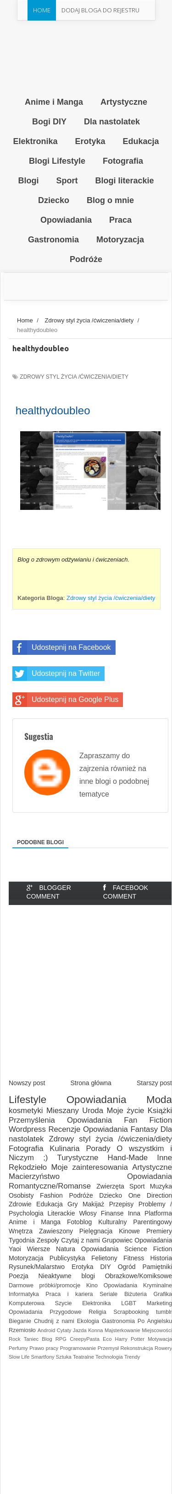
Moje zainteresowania (89, 1167)
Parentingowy (152, 1222)
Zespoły (48, 1240)
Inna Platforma (150, 1213)
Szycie (63, 1303)
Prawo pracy (43, 1348)
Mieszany (62, 1110)
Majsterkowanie (122, 1330)
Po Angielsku (155, 1321)
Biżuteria (135, 1294)
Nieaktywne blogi (66, 1276)
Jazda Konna (88, 1330)
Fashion (51, 1195)
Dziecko (110, 1195)
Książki (160, 1110)
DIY (105, 1266)
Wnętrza (21, 1231)
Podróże (81, 1195)
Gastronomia (118, 1321)
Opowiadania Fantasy (120, 1129)
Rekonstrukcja (137, 1348)
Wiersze (38, 1249)
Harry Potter (129, 1339)
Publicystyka (67, 1258)
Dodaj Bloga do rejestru (100, 10)
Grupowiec (117, 1240)
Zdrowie (20, 1204)
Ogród (127, 1266)
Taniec (31, 1339)
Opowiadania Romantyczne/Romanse (90, 1181)
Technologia (109, 1357)
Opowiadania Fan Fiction (119, 1120)
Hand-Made (128, 1157)
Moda (159, 1099)
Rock (15, 1339)
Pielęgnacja (95, 1231)
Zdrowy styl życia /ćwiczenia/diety (74, 377)
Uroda (92, 1110)
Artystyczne (152, 1167)
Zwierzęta (110, 1186)
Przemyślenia (32, 1120)
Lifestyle (27, 1099)
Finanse (112, 1213)
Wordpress (27, 1129)
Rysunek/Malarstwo (37, 1266)
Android (46, 1330)
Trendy (132, 1357)
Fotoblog (79, 1222)
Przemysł (108, 1348)
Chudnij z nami (54, 1321)
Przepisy (121, 1204)
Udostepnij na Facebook (61, 647)
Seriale (108, 1294)
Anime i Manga (35, 1222)
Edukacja (49, 1204)
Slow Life (19, 1357)
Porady (98, 1148)
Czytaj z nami (80, 1240)
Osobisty (21, 1195)
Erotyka (82, 1266)
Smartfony (43, 1357)
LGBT (128, 1303)
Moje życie (125, 1110)
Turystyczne (78, 1157)
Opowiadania (97, 1099)
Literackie (61, 1213)
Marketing (159, 1303)
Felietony (104, 1258)
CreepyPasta (85, 1339)
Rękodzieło (28, 1167)
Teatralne (83, 1357)
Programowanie (78, 1348)
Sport (136, 1186)
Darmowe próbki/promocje (44, 1285)
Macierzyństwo (34, 1176)
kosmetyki (26, 1110)
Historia (161, 1258)
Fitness (133, 1258)
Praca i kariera (69, 1294)
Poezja (18, 1276)
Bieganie (20, 1321)
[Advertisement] (86, 997)
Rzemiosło (22, 1330)
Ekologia (88, 1321)
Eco (107, 1339)
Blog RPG (54, 1339)
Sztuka (64, 1357)
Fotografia (26, 1148)
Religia (97, 1312)
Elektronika (96, 1303)
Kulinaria (64, 1148)
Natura (65, 1249)
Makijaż (93, 1204)
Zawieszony (56, 1231)
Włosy (88, 1213)
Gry (72, 1204)
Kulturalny (112, 1222)
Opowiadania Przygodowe (45, 1312)
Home (41, 10)
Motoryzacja (26, 1258)
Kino (92, 1285)
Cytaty (64, 1330)
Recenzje (64, 1129)
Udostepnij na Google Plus (65, 699)
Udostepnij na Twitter (56, 673)
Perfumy (18, 1348)
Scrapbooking (131, 1312)
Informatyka (24, 1294)
